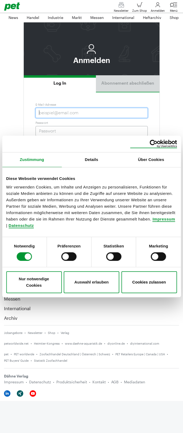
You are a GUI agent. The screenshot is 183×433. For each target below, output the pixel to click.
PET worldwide (24, 354)
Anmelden (158, 8)
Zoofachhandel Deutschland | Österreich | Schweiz (75, 354)
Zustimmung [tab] (32, 159)
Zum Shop (139, 8)
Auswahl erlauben (91, 282)
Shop (51, 332)
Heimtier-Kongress (47, 343)
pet (6, 354)
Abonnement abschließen (127, 82)
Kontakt (99, 382)
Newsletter (121, 8)
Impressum (164, 219)
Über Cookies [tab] (151, 159)
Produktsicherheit (71, 382)
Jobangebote (13, 332)
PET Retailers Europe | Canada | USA (140, 354)
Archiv (10, 318)
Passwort (42, 122)
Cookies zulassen (149, 282)
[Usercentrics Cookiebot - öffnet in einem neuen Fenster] (153, 144)
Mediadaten (134, 382)
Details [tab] (91, 159)
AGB (115, 382)
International (17, 308)
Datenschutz (21, 225)
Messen (12, 298)
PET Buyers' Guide (16, 360)
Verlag (65, 332)
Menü (174, 8)
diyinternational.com (144, 343)
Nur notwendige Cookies (34, 282)
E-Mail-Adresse (46, 104)
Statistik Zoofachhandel (50, 360)
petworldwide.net (16, 343)
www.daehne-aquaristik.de (83, 343)
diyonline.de (116, 343)
